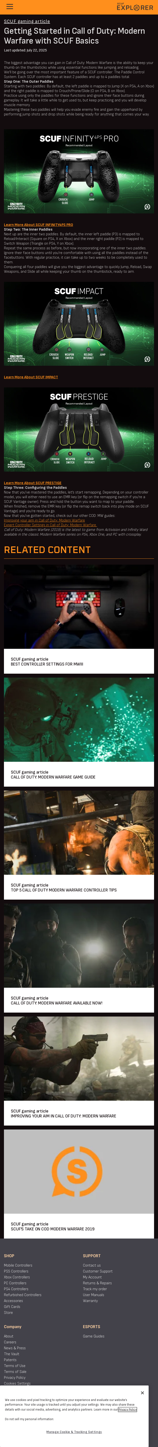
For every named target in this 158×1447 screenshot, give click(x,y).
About (8, 1336)
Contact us (92, 1265)
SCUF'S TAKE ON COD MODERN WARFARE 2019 (52, 1229)
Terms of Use (14, 1366)
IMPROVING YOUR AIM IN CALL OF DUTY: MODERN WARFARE (63, 1116)
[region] (74, 1416)
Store (8, 1312)
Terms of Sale (15, 1371)
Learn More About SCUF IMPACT (31, 377)
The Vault (11, 1354)
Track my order (95, 1289)
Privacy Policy (14, 1377)
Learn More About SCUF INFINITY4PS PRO (38, 225)
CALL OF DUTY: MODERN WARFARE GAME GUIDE (53, 777)
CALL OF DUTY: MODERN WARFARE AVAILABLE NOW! (56, 1003)
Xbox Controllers (17, 1277)
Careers (10, 1342)
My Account (92, 1277)
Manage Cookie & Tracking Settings (74, 1432)
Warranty (90, 1301)
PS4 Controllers (16, 1289)
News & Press (15, 1348)
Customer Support (98, 1271)
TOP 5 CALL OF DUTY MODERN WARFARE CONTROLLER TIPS (64, 890)
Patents (10, 1360)
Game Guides (93, 1336)
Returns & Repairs (97, 1283)
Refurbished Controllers (22, 1295)
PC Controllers (15, 1283)
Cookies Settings (17, 1383)
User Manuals (93, 1295)
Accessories (13, 1301)
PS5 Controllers (16, 1271)
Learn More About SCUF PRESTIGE (32, 483)
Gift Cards (12, 1306)
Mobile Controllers (18, 1265)
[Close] (142, 1392)
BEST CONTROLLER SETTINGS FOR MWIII (47, 664)
